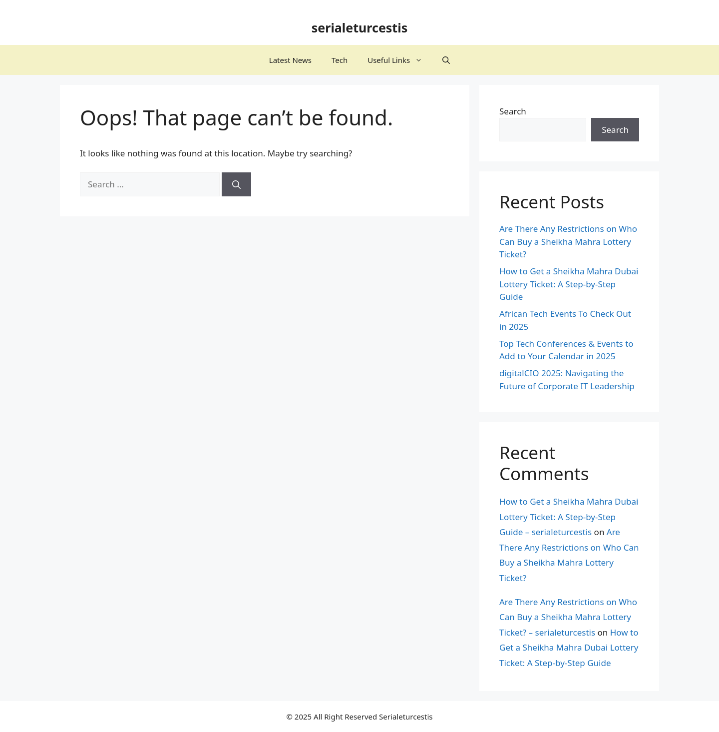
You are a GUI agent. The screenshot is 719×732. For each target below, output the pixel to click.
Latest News (290, 60)
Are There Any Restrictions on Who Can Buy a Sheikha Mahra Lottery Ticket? (568, 241)
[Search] (236, 184)
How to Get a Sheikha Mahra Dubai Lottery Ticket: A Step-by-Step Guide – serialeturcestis (568, 517)
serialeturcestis (360, 27)
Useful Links (399, 60)
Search (512, 111)
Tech (340, 60)
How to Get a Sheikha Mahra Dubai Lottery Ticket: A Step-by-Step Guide (568, 283)
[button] (446, 60)
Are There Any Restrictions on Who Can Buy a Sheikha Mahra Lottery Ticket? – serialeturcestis (568, 617)
